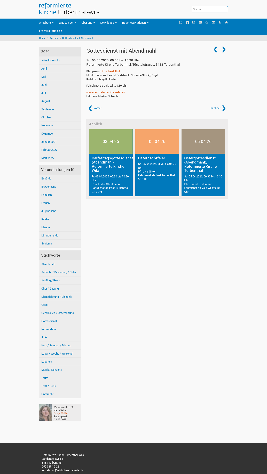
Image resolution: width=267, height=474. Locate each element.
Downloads (107, 22)
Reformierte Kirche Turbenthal (133, 64)
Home (42, 38)
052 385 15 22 (50, 467)
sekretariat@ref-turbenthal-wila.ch (62, 470)
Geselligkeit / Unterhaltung (57, 313)
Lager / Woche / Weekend (57, 354)
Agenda (54, 38)
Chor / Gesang (50, 289)
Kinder (45, 219)
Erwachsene (48, 187)
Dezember (47, 134)
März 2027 (47, 158)
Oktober (46, 117)
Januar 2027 (49, 142)
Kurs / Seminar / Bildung (56, 345)
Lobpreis (46, 362)
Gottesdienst (49, 321)
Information (48, 329)
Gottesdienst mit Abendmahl (77, 38)
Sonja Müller (61, 413)
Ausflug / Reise (50, 280)
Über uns (86, 22)
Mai (43, 77)
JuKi (44, 337)
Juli (43, 93)
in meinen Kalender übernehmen (105, 92)
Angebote (45, 22)
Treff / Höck (48, 386)
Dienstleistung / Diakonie (56, 297)
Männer (46, 227)
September (47, 109)
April (44, 69)
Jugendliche (48, 211)
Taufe (44, 378)
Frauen (45, 203)
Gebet (45, 305)
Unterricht (47, 394)
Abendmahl (48, 264)
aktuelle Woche (50, 60)
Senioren (46, 244)
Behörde (46, 179)
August (45, 101)
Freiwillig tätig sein (50, 31)
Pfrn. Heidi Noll (111, 71)
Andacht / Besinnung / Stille (58, 272)
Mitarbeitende (49, 235)
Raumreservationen (134, 22)
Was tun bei (66, 22)
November (47, 125)
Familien (46, 195)
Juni (44, 85)
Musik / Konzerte (51, 370)
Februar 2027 (49, 150)
